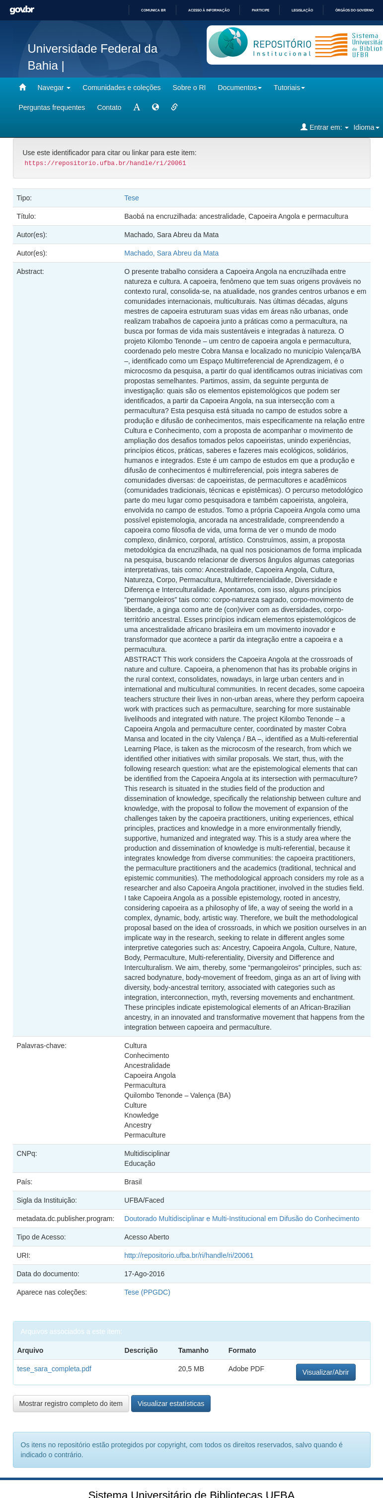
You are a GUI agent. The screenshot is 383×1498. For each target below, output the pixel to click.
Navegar (54, 87)
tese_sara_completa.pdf (54, 1369)
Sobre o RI (189, 87)
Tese (131, 198)
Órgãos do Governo (354, 10)
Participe (260, 10)
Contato (109, 107)
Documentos (240, 87)
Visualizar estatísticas (171, 1404)
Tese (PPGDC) (147, 1292)
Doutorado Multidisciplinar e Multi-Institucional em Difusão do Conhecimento (241, 1219)
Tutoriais (289, 87)
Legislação (302, 10)
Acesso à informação (209, 10)
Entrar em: (325, 127)
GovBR (21, 10)
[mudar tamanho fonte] (136, 107)
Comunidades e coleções (121, 87)
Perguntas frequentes (52, 107)
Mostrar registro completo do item (71, 1404)
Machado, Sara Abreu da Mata (171, 253)
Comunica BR (153, 10)
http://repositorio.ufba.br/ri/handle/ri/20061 (188, 1255)
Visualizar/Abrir (326, 1372)
